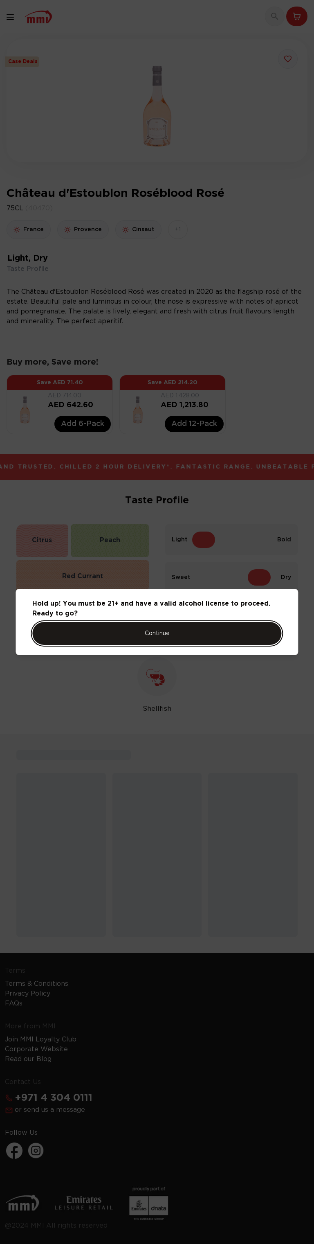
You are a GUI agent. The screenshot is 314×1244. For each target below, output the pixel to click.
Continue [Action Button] (157, 633)
